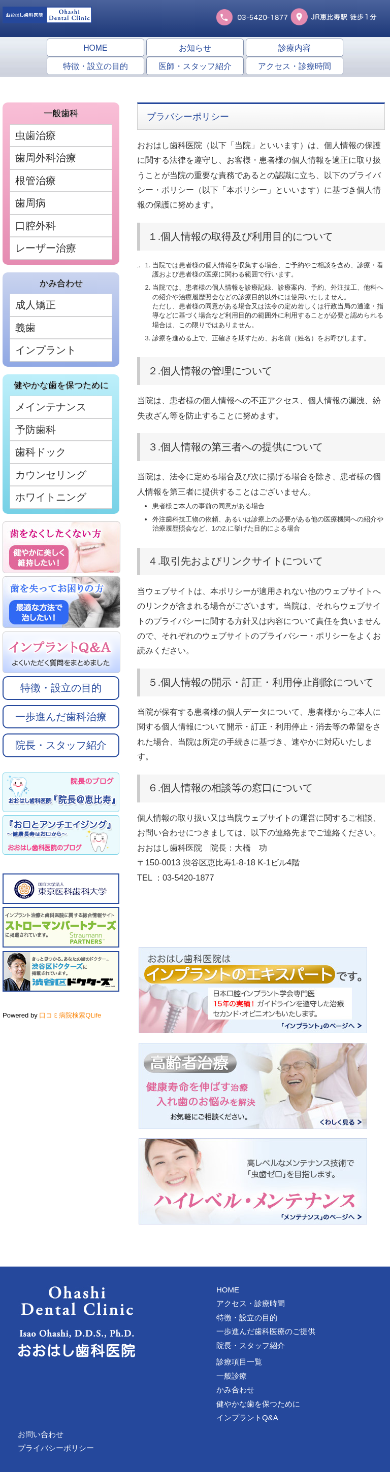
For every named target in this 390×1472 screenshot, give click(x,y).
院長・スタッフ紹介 (61, 745)
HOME (95, 48)
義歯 (25, 327)
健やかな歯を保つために (258, 1403)
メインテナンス (50, 406)
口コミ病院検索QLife (70, 1015)
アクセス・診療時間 (294, 66)
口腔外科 (35, 225)
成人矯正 (35, 304)
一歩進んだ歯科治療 (61, 716)
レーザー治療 (45, 248)
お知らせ (195, 48)
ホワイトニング (50, 497)
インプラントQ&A (247, 1417)
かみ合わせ (235, 1389)
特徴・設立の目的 (95, 66)
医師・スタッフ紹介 (195, 66)
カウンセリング (50, 474)
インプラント (45, 350)
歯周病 (30, 202)
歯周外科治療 (45, 157)
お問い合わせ (40, 1434)
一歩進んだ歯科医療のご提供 (265, 1331)
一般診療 (231, 1376)
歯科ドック (40, 452)
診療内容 (294, 48)
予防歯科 (35, 429)
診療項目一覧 (239, 1361)
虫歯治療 (35, 135)
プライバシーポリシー (56, 1448)
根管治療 (35, 180)
